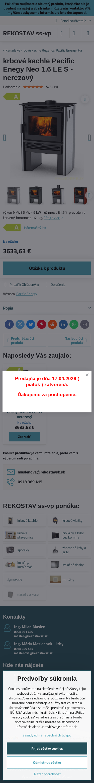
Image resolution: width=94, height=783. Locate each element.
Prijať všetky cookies (47, 748)
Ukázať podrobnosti (47, 773)
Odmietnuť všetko (47, 762)
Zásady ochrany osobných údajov (47, 735)
